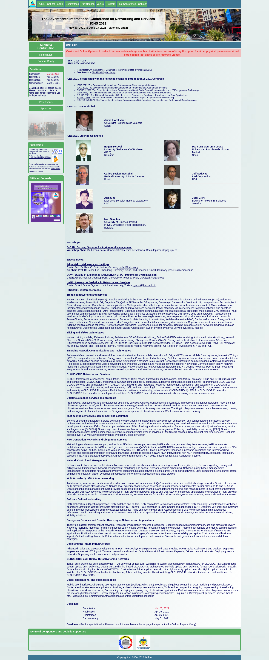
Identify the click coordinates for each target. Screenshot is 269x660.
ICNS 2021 (82, 85)
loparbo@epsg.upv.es (165, 250)
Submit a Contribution (46, 46)
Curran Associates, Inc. (50, 164)
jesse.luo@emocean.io (180, 270)
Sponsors (46, 108)
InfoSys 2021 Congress (150, 78)
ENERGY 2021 (84, 90)
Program (110, 3)
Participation (88, 3)
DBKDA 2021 (83, 95)
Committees (72, 3)
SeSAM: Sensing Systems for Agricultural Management (99, 247)
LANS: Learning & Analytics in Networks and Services (98, 282)
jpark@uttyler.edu (154, 277)
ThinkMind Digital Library (103, 72)
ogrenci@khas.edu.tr (144, 285)
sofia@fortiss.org (128, 267)
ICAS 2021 (82, 88)
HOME (41, 3)
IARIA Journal (55, 169)
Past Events (46, 102)
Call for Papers (55, 3)
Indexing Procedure (36, 171)
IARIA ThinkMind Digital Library (40, 158)
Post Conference (127, 3)
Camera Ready (46, 61)
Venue (100, 3)
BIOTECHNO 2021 (86, 100)
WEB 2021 (82, 92)
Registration (46, 54)
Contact (142, 3)
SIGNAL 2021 (83, 97)
